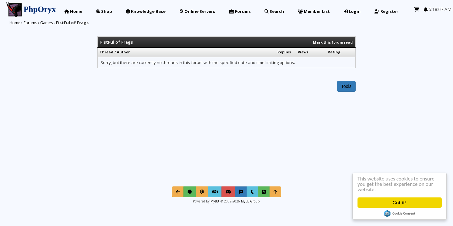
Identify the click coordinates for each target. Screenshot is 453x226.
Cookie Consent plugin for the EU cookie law (399, 213)
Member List (314, 11)
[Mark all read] (241, 191)
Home (73, 11)
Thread (106, 52)
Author (123, 52)
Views (303, 52)
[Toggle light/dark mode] (252, 191)
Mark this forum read (333, 42)
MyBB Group (249, 201)
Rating (334, 52)
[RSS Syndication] (264, 191)
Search (274, 11)
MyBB (214, 201)
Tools (346, 86)
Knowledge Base (146, 11)
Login (352, 11)
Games (46, 22)
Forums (240, 11)
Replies (284, 52)
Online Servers (197, 11)
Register (386, 11)
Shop (104, 11)
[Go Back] (178, 191)
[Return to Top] (275, 191)
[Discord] (228, 191)
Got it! (400, 202)
